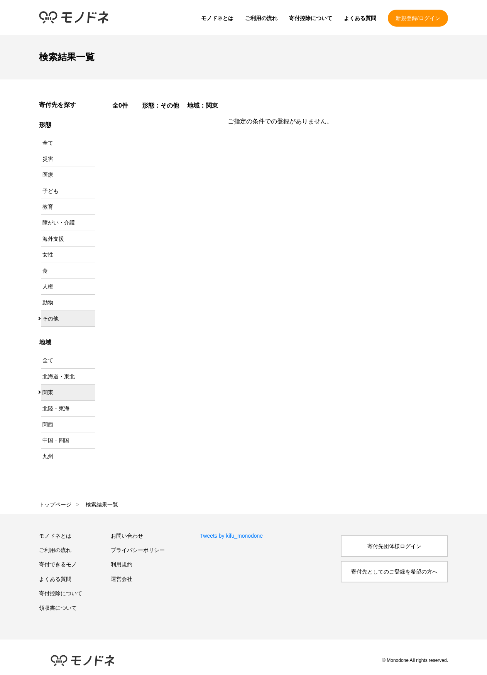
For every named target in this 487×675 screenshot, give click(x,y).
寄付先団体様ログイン (394, 546)
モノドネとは (217, 18)
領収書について (58, 608)
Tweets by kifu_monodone (231, 536)
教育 (47, 207)
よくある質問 (360, 18)
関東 (47, 392)
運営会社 (121, 579)
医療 (47, 175)
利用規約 (121, 564)
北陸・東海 (55, 408)
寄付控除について (310, 18)
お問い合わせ (127, 536)
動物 (47, 302)
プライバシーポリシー (138, 550)
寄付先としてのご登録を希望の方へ (394, 572)
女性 (47, 254)
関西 (47, 424)
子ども (50, 191)
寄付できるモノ (58, 564)
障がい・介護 (58, 222)
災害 (47, 159)
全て (47, 143)
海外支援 (53, 239)
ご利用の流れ (261, 18)
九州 (47, 456)
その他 (50, 319)
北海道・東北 (58, 376)
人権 (47, 287)
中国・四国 (55, 440)
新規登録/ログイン (418, 18)
